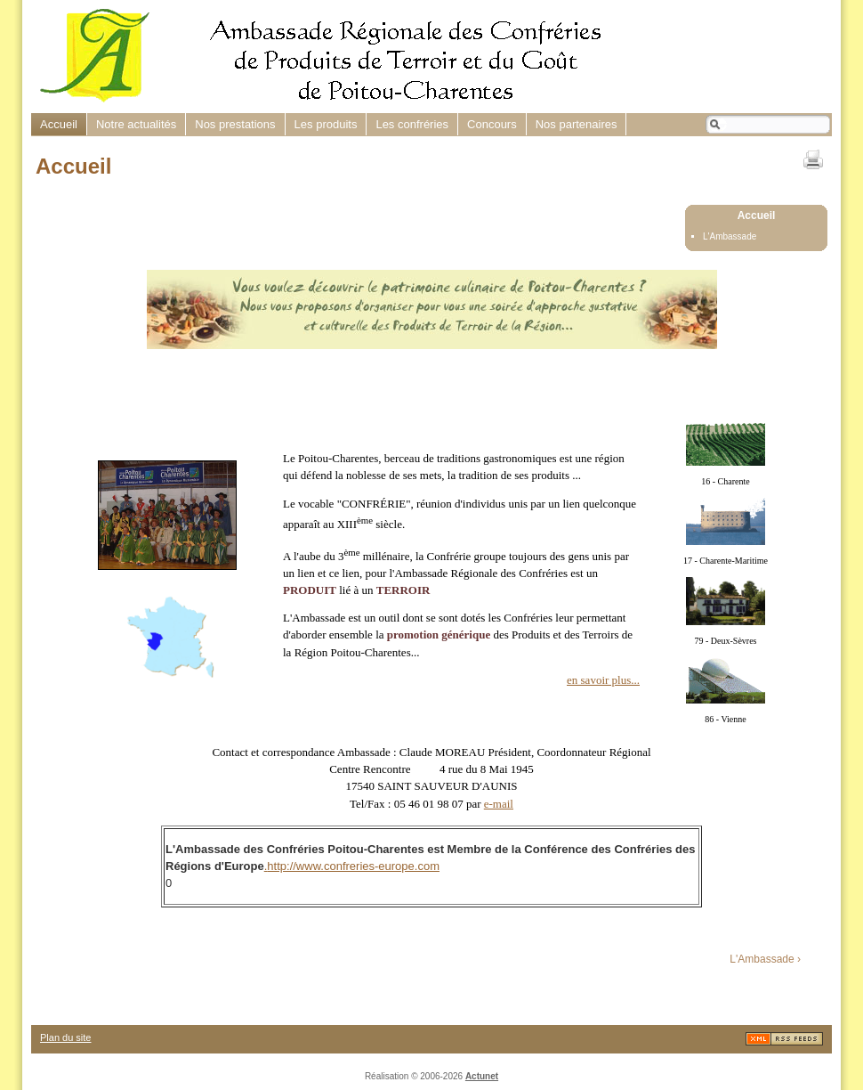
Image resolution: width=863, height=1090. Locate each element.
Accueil (757, 215)
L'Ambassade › (765, 959)
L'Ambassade (729, 236)
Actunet (481, 1076)
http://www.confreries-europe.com (353, 866)
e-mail (498, 803)
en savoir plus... (603, 680)
